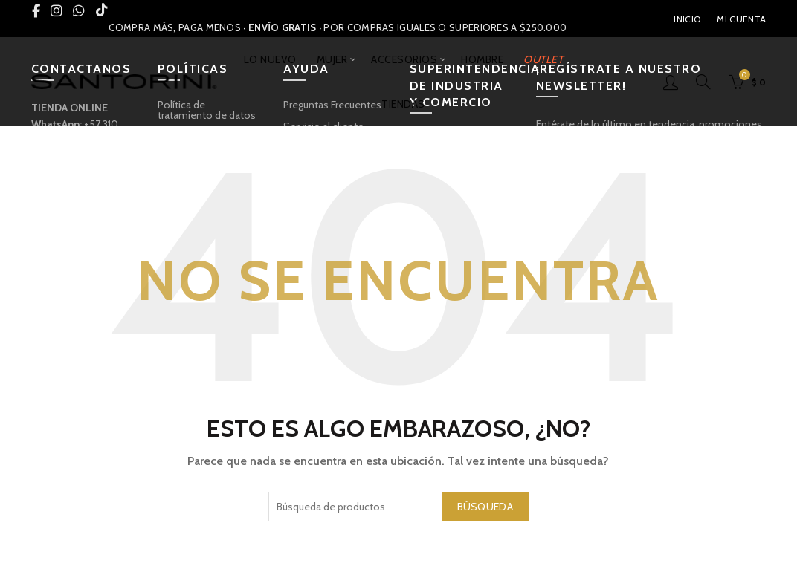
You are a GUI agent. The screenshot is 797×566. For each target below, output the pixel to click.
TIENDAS (403, 104)
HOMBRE (482, 59)
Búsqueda (485, 506)
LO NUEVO (270, 59)
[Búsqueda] (703, 82)
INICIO (687, 19)
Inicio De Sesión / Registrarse (670, 82)
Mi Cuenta (741, 19)
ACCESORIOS (404, 59)
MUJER (332, 59)
